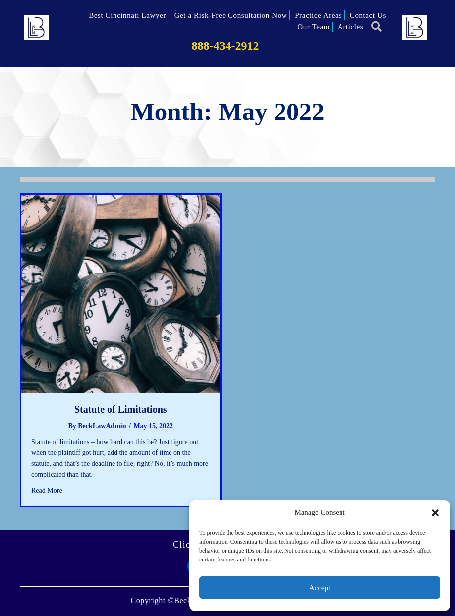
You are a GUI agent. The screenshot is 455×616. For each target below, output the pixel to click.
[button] (435, 513)
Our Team (313, 27)
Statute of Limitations (120, 409)
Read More (46, 489)
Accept (319, 588)
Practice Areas (318, 15)
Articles (350, 27)
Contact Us (368, 15)
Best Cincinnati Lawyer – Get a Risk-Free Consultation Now (188, 15)
